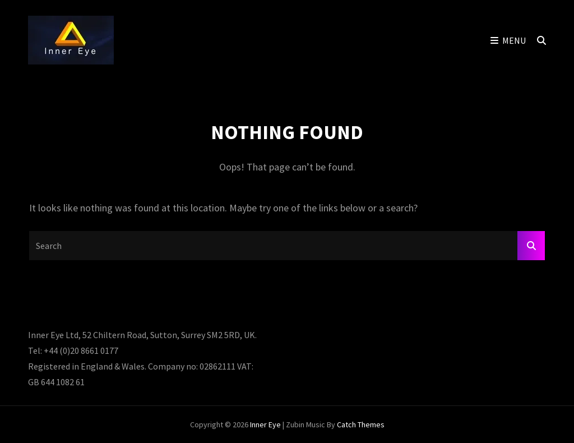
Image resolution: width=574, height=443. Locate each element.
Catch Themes (361, 424)
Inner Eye (265, 424)
